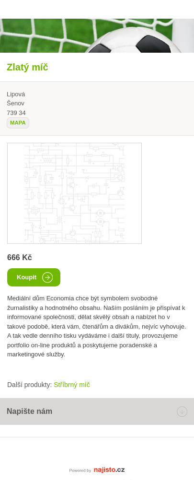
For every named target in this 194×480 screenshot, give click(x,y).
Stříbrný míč (72, 385)
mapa (18, 123)
